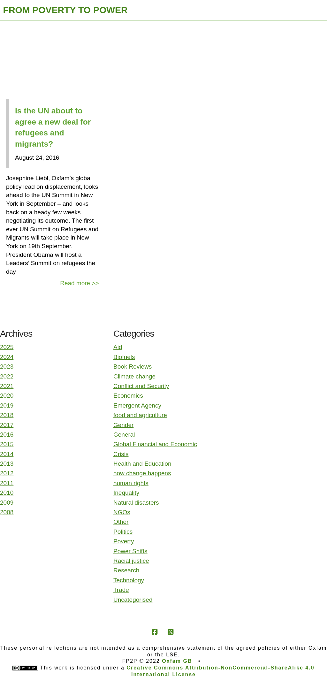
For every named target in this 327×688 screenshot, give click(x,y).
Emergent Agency (137, 405)
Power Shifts (130, 551)
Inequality (126, 492)
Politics (123, 531)
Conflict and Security (141, 386)
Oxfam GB (177, 661)
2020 (6, 395)
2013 (6, 463)
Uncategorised (133, 599)
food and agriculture (140, 415)
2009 (6, 502)
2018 (6, 415)
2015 (6, 444)
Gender (123, 425)
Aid (117, 347)
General (124, 434)
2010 (6, 492)
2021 (6, 386)
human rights (130, 483)
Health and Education (142, 463)
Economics (128, 395)
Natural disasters (136, 502)
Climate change (134, 376)
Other (121, 521)
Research (126, 570)
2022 (6, 376)
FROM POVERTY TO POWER (65, 10)
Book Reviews (132, 366)
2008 (6, 512)
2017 (6, 425)
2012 (6, 473)
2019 (6, 405)
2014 (6, 454)
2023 (6, 366)
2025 (6, 347)
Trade (121, 589)
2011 (6, 483)
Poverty (123, 541)
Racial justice (131, 560)
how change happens (142, 473)
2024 (6, 357)
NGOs (121, 512)
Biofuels (124, 357)
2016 (6, 434)
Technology (128, 580)
